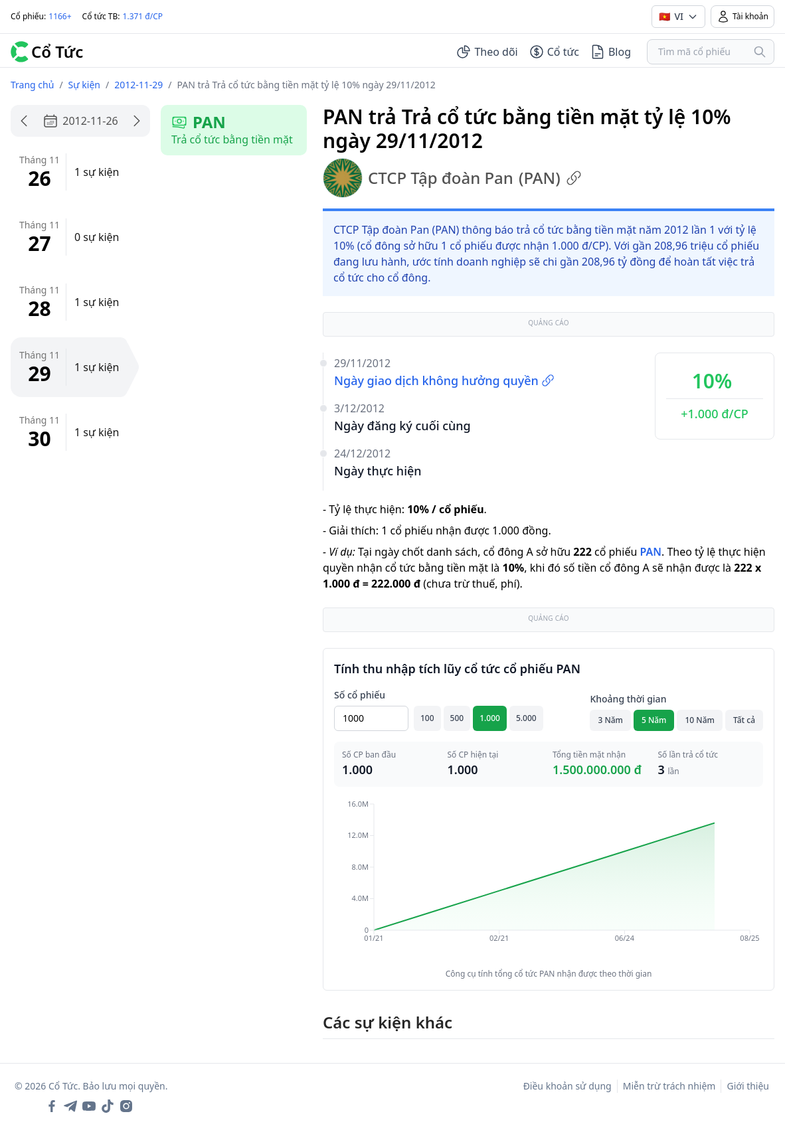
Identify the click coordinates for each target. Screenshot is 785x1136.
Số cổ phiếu (359, 695)
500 (457, 718)
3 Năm (610, 720)
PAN (650, 551)
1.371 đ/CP (143, 16)
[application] (548, 880)
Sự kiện (84, 84)
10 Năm (699, 720)
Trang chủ (32, 84)
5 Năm (654, 720)
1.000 (490, 718)
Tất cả (744, 720)
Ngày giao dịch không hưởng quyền (444, 380)
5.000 (526, 718)
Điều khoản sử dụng (567, 1086)
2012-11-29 (138, 84)
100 (427, 718)
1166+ (59, 16)
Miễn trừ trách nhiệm (669, 1086)
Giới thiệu (748, 1086)
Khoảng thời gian (628, 698)
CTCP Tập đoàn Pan (452, 178)
